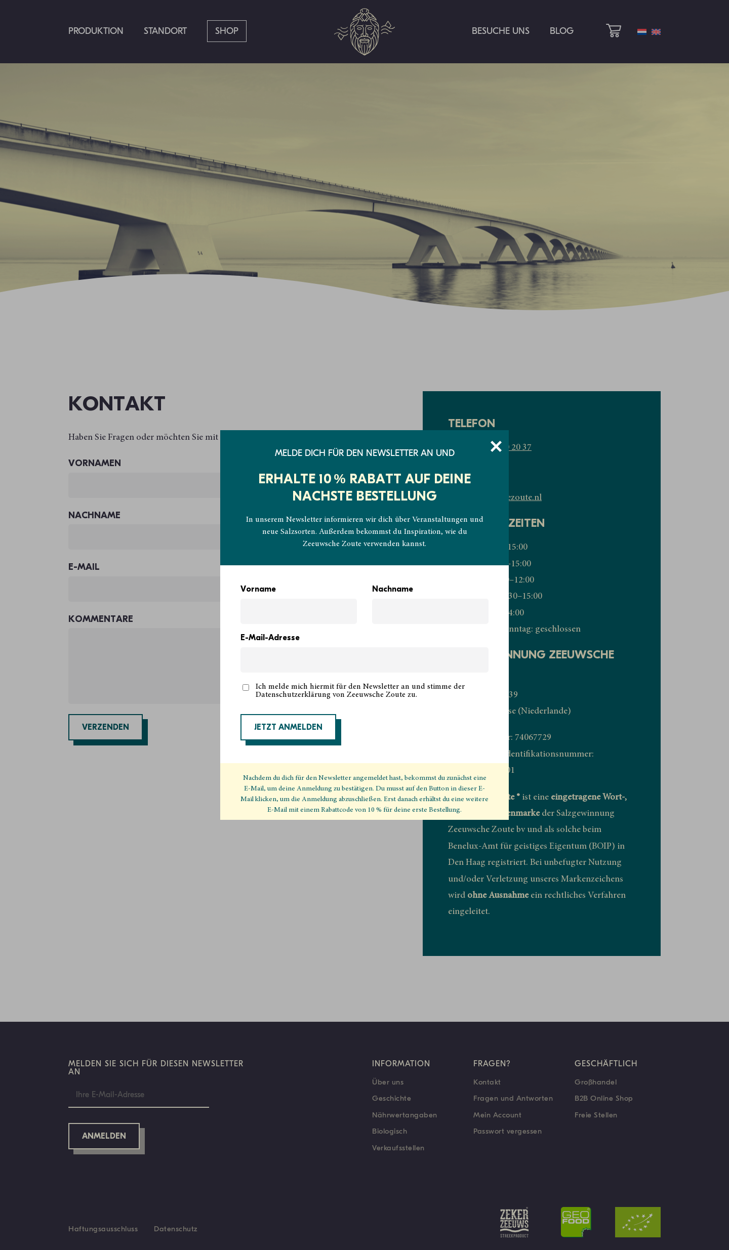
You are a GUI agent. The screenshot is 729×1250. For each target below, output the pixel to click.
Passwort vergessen (507, 1131)
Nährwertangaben (404, 1115)
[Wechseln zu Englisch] (656, 31)
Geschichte (391, 1098)
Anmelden (104, 1137)
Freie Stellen (596, 1115)
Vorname (258, 590)
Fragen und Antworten (513, 1098)
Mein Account (497, 1115)
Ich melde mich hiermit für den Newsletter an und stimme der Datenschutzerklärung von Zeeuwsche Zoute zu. (360, 691)
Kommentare (212, 659)
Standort (165, 31)
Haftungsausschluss (103, 1228)
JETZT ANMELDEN (288, 728)
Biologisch (389, 1131)
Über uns (387, 1082)
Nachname (392, 590)
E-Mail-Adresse (270, 638)
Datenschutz (176, 1228)
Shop (226, 31)
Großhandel (596, 1082)
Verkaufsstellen (398, 1148)
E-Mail (212, 582)
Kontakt (487, 1082)
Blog (562, 31)
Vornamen (212, 478)
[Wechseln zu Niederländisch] (641, 31)
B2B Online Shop (604, 1098)
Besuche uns (501, 31)
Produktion (96, 31)
